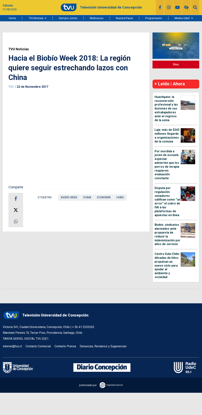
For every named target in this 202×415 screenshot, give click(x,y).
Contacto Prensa (65, 346)
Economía (104, 197)
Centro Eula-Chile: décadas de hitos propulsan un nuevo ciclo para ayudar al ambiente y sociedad (167, 265)
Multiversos (96, 18)
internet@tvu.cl (12, 346)
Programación (153, 18)
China (87, 197)
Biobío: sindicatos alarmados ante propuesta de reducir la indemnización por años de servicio (167, 234)
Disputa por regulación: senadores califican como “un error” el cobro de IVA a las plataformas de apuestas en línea (167, 201)
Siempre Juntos (68, 18)
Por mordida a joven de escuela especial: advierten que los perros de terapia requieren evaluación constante (167, 165)
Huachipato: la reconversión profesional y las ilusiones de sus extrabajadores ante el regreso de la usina (166, 108)
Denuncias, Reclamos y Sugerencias (103, 346)
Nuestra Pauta (124, 18)
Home (12, 18)
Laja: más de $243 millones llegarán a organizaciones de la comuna (167, 135)
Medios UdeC (182, 18)
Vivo (176, 64)
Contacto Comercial (38, 346)
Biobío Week (69, 197)
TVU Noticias (36, 18)
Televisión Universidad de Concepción (45, 315)
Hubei (120, 197)
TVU (11, 86)
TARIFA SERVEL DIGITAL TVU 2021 (26, 338)
